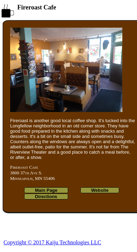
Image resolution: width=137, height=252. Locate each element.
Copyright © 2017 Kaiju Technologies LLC (52, 242)
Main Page (46, 190)
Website (100, 190)
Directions (46, 196)
